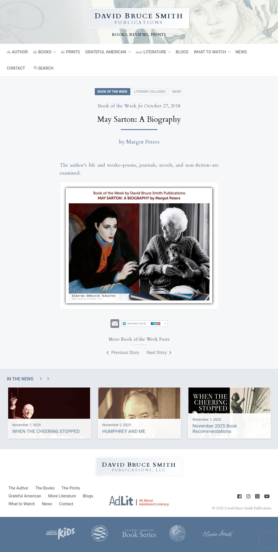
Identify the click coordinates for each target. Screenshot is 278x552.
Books (42, 52)
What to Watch (210, 51)
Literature (151, 52)
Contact (16, 68)
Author (17, 52)
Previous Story (122, 352)
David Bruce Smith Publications (248, 508)
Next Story (159, 352)
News (241, 51)
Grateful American (105, 51)
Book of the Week (113, 92)
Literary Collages (149, 92)
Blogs (182, 51)
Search (43, 68)
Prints (70, 52)
